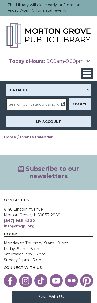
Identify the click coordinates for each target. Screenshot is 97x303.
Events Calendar (36, 137)
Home (10, 137)
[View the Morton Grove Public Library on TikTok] (40, 280)
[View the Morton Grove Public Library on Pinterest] (86, 280)
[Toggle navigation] (87, 73)
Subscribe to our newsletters (48, 172)
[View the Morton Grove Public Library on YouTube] (56, 280)
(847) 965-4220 (19, 220)
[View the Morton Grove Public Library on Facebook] (10, 280)
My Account (48, 121)
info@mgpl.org (19, 226)
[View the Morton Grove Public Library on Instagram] (25, 280)
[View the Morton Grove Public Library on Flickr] (71, 280)
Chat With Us (51, 296)
